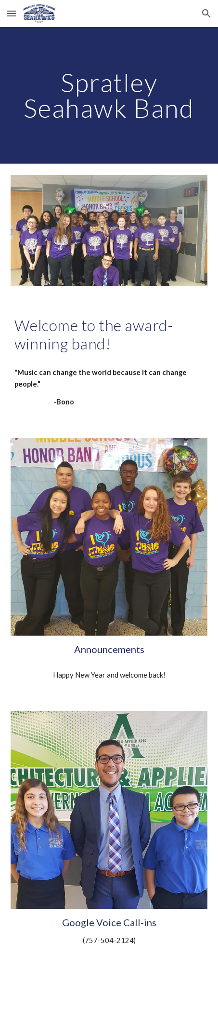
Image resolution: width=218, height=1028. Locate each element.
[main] (109, 95)
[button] (11, 13)
